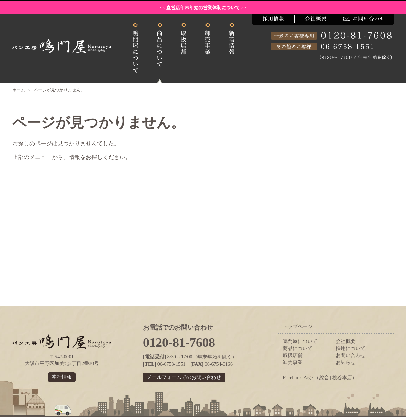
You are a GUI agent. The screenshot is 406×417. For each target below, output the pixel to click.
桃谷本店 (342, 377)
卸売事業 (293, 362)
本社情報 (62, 377)
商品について (297, 348)
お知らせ (346, 362)
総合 (324, 377)
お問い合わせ (350, 355)
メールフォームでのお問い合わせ (184, 377)
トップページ (297, 326)
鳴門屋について (300, 341)
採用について (350, 348)
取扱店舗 (293, 355)
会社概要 (346, 341)
